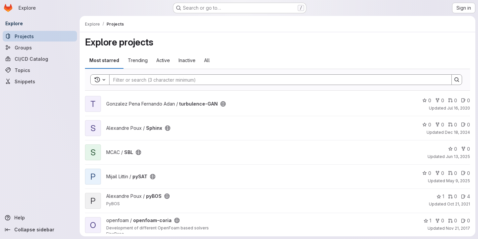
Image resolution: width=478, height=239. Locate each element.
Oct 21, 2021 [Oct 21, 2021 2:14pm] (458, 203)
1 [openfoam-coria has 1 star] (427, 220)
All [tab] (207, 60)
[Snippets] (40, 81)
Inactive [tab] (187, 60)
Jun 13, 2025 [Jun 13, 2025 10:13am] (458, 156)
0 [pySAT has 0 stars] (426, 173)
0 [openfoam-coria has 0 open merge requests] (452, 220)
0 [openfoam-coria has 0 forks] (439, 220)
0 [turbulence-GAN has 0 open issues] (465, 100)
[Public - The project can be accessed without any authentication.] (223, 104)
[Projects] (40, 36)
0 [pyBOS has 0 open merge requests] (452, 196)
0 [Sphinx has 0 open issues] (465, 124)
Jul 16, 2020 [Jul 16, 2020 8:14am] (458, 108)
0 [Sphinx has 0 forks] (439, 124)
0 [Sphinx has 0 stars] (426, 124)
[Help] (40, 217)
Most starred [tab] (104, 60)
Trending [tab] (138, 60)
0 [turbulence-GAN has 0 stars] (426, 100)
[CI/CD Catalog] (40, 58)
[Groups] (40, 47)
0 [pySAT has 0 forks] (439, 173)
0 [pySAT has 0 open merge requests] (452, 173)
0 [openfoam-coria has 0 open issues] (465, 220)
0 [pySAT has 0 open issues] (465, 173)
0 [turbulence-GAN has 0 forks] (439, 100)
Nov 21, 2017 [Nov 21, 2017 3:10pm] (458, 228)
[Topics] (40, 70)
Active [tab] (163, 60)
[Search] (277, 80)
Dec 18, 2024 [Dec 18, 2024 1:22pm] (457, 132)
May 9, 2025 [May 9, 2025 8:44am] (458, 180)
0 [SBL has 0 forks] (465, 149)
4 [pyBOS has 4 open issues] (465, 196)
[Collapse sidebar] (40, 229)
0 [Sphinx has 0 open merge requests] (452, 124)
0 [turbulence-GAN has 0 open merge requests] (452, 100)
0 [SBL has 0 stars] (452, 149)
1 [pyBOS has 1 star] (440, 196)
